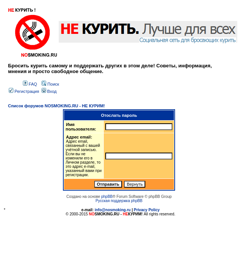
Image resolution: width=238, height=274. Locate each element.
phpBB (107, 196)
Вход (49, 91)
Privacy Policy (147, 210)
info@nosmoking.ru (112, 210)
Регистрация (24, 91)
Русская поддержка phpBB (118, 201)
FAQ (30, 84)
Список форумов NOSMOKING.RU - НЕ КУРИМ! (56, 106)
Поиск (50, 84)
